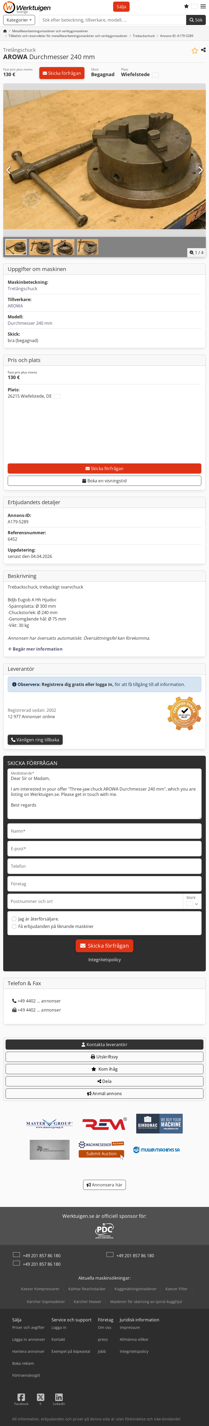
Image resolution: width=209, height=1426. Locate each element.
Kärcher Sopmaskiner (46, 1301)
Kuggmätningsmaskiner (135, 1288)
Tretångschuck (22, 288)
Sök (196, 20)
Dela (104, 1081)
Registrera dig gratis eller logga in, (78, 684)
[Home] (50, 31)
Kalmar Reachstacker (87, 1288)
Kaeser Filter (176, 1288)
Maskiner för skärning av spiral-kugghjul (146, 1301)
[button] (203, 7)
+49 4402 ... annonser (36, 1001)
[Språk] (194, 7)
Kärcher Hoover (87, 1301)
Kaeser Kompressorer (40, 1288)
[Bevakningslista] (186, 7)
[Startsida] (5, 31)
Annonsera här (104, 1185)
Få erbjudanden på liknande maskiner (56, 926)
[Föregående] (9, 170)
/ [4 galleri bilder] (196, 253)
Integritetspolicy (104, 960)
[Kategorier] (19, 20)
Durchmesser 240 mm (30, 323)
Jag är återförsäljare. (38, 919)
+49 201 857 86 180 (42, 1256)
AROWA (15, 306)
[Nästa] (200, 170)
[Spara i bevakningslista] (194, 50)
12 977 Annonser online (31, 717)
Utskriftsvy (104, 1057)
